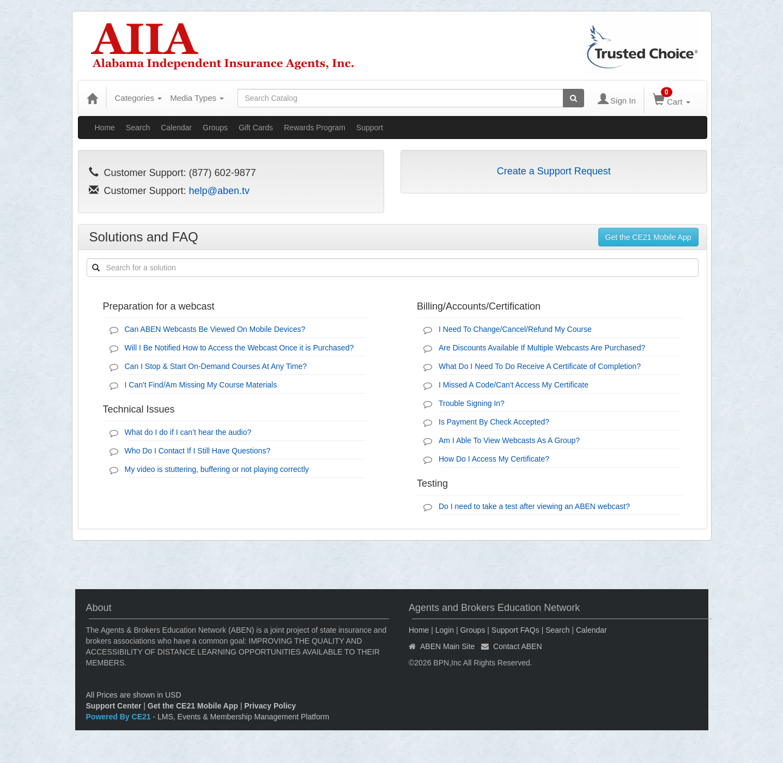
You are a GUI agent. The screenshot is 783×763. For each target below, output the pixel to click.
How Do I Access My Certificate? (494, 459)
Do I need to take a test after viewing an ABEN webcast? (534, 506)
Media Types (197, 97)
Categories (138, 97)
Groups (215, 127)
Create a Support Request (554, 171)
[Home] (92, 98)
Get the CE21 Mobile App (648, 237)
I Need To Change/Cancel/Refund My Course (515, 329)
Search (138, 127)
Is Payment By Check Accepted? (494, 421)
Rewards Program (314, 127)
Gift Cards (256, 127)
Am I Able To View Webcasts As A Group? (509, 440)
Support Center (114, 705)
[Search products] (573, 98)
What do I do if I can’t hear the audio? (188, 432)
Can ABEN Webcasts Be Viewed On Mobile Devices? (215, 329)
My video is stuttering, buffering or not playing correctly (217, 469)
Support (369, 127)
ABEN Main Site (447, 646)
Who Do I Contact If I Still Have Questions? (198, 450)
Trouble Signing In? (472, 403)
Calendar (176, 127)
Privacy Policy (270, 705)
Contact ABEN (517, 646)
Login (444, 630)
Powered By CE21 (119, 716)
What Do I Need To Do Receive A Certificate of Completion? (540, 366)
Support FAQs (515, 630)
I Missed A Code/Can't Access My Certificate (513, 384)
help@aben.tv (219, 190)
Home (105, 127)
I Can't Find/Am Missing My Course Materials (201, 384)
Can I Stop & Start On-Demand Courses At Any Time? (216, 366)
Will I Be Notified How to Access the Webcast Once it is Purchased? (239, 347)
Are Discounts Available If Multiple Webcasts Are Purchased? (542, 347)
